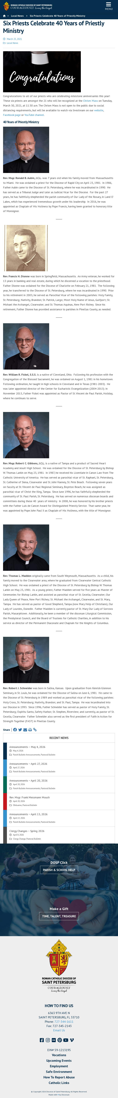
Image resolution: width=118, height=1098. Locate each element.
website (98, 110)
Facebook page (12, 115)
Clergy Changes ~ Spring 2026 (26, 831)
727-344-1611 (64, 1022)
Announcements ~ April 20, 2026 (28, 780)
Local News (12, 43)
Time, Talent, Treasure (59, 916)
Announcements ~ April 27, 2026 (28, 763)
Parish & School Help (59, 870)
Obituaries (17, 805)
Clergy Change (19, 839)
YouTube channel (34, 115)
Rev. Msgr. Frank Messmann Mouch (29, 797)
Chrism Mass (90, 100)
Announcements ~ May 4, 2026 (27, 747)
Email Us (59, 1030)
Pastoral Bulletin (48, 754)
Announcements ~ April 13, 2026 (28, 814)
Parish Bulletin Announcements (26, 754)
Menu (109, 6)
